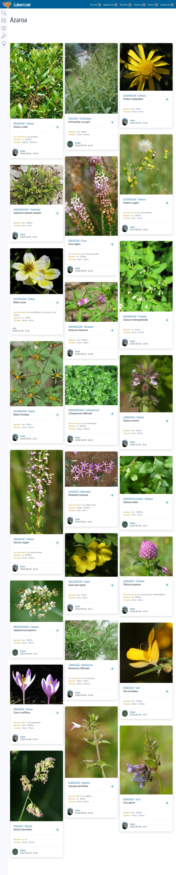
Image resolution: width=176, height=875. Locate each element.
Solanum (142, 316)
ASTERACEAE (20, 299)
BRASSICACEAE (21, 626)
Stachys (140, 417)
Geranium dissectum (78, 330)
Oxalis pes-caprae (77, 585)
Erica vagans (74, 244)
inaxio (22, 151)
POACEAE (18, 826)
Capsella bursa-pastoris (24, 630)
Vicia (138, 799)
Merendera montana (78, 495)
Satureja (86, 782)
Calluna (30, 539)
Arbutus (30, 123)
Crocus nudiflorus (21, 712)
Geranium (89, 326)
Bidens (32, 299)
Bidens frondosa (21, 414)
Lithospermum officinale (80, 413)
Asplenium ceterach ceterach (27, 213)
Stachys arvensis (131, 420)
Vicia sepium (129, 802)
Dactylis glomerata (22, 829)
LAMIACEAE (74, 665)
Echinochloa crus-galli (79, 122)
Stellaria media (130, 502)
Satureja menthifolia (78, 786)
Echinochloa (85, 118)
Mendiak (124, 5)
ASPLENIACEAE (21, 209)
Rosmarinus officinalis (79, 668)
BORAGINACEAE (76, 410)
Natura (151, 5)
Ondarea (138, 5)
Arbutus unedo (20, 127)
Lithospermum (92, 410)
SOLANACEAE (130, 316)
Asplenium (35, 209)
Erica (84, 240)
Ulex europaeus (130, 691)
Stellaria (149, 498)
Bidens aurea (19, 302)
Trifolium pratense (132, 584)
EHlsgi (23, 651)
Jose (14, 328)
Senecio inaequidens (133, 99)
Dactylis (28, 826)
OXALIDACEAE (75, 581)
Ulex (138, 687)
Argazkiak (165, 5)
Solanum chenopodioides (135, 320)
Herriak (93, 5)
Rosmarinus (87, 665)
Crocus (29, 709)
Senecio (142, 95)
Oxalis (87, 581)
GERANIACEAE (75, 326)
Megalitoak (108, 5)
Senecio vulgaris (131, 202)
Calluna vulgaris (21, 542)
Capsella (35, 626)
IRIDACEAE (18, 709)
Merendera (85, 491)
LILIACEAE (73, 491)
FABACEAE (128, 581)
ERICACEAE (19, 123)
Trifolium (140, 581)
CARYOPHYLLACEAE (133, 498)
